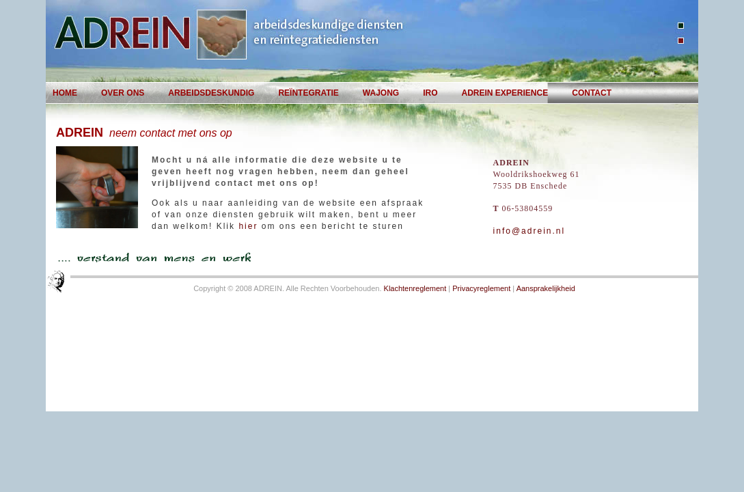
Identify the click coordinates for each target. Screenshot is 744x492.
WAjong (381, 93)
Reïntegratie (308, 93)
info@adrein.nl (529, 231)
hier (248, 226)
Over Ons (122, 93)
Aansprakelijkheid (545, 288)
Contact (591, 93)
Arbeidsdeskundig (211, 93)
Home (65, 93)
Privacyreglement (481, 288)
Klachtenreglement (415, 288)
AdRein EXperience (505, 93)
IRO (430, 93)
